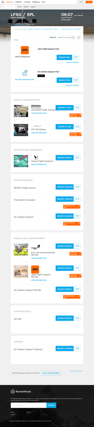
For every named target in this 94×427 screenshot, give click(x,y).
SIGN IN (81, 2)
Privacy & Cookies (46, 421)
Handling (30, 29)
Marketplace (9, 2)
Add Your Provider (51, 373)
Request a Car (64, 108)
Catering (38, 29)
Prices (53, 37)
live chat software (76, 371)
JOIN (89, 2)
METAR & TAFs (67, 29)
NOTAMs (77, 29)
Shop (43, 2)
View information (39, 113)
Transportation (47, 29)
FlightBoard (36, 2)
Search (51, 405)
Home (20, 7)
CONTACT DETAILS (72, 62)
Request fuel (64, 57)
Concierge (27, 2)
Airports (26, 7)
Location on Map (17, 24)
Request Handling (65, 187)
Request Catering (65, 348)
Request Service (65, 158)
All (21, 29)
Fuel (24, 29)
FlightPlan (18, 2)
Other (55, 29)
